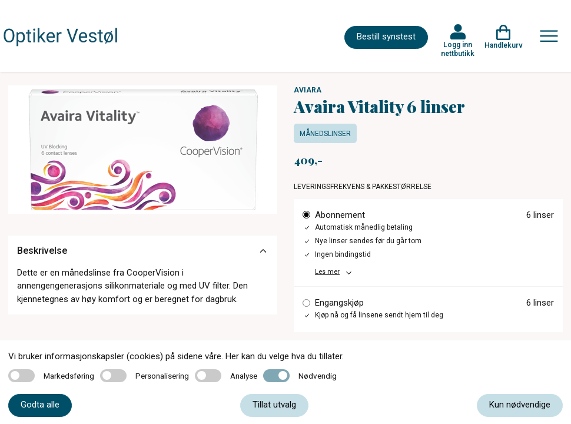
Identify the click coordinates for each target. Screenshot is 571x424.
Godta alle (40, 404)
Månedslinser (325, 134)
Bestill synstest (386, 36)
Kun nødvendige (519, 404)
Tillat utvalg (274, 404)
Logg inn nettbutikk (457, 49)
